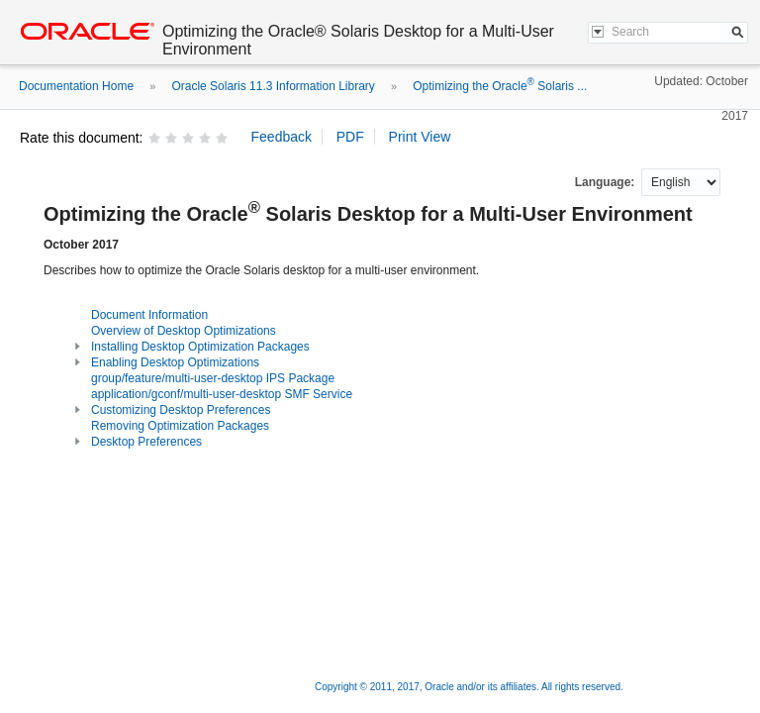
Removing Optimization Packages (180, 426)
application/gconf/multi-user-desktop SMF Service (221, 394)
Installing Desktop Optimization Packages (200, 347)
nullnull (680, 182)
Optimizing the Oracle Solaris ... (500, 86)
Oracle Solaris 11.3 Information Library (272, 86)
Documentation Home (76, 86)
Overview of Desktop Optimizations (183, 331)
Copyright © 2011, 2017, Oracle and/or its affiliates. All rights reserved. (469, 686)
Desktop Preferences (146, 442)
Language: (606, 182)
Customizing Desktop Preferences (180, 410)
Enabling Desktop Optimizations (175, 362)
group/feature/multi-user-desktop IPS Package (212, 378)
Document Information (149, 315)
